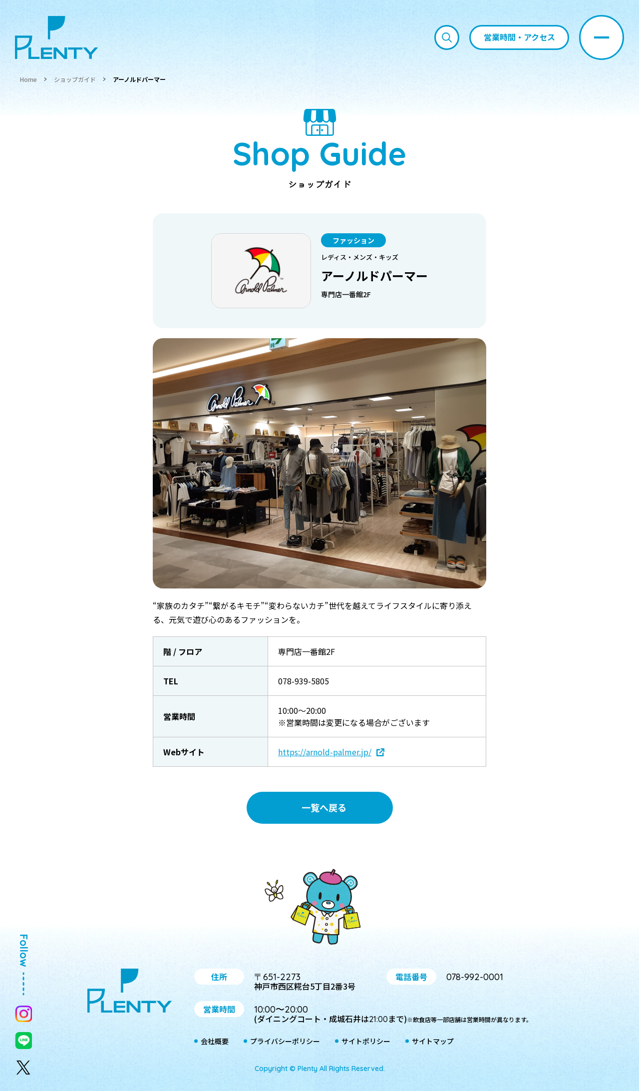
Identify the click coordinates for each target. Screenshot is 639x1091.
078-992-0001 (474, 977)
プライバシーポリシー (285, 1042)
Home (28, 79)
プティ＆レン (319, 909)
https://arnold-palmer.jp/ (324, 752)
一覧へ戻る (324, 807)
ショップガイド (75, 79)
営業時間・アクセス (519, 37)
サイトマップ (433, 1042)
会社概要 (215, 1042)
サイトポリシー (365, 1042)
